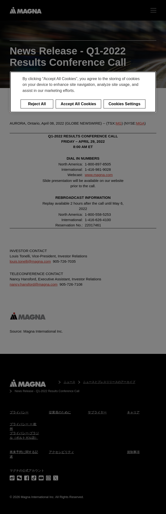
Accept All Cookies (78, 104)
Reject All (37, 104)
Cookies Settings (124, 104)
